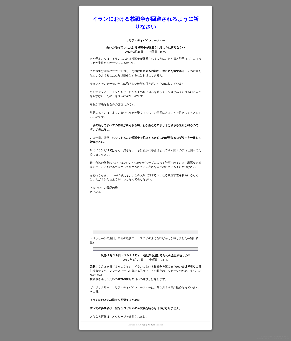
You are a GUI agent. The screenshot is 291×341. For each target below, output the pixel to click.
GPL (282, 338)
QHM (287, 338)
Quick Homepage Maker (278, 336)
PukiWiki (267, 338)
